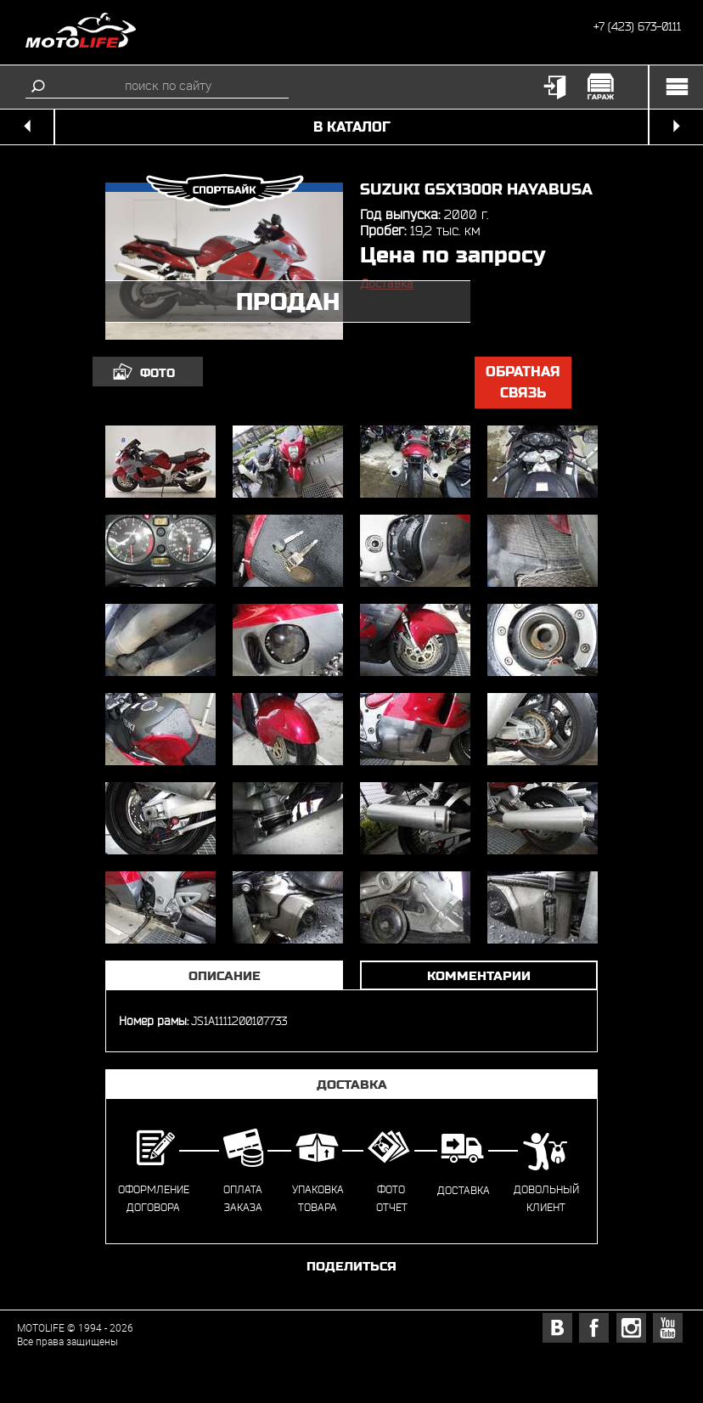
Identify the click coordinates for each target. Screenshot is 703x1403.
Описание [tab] (224, 975)
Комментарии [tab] (479, 975)
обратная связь (523, 382)
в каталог (352, 127)
